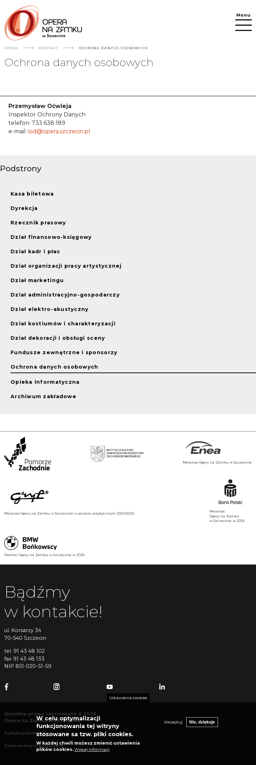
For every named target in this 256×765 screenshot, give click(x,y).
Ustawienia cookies (128, 702)
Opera (11, 48)
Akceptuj (173, 726)
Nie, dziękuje (202, 726)
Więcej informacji (92, 754)
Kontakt (48, 48)
